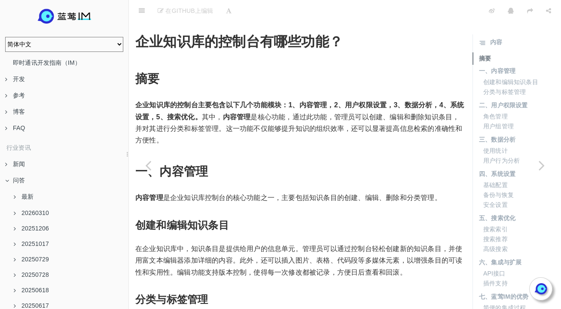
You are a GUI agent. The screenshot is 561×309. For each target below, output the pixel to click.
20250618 (31, 290)
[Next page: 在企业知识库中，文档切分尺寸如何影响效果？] (541, 165)
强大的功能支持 (504, 296)
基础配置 (495, 163)
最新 (24, 196)
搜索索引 (495, 207)
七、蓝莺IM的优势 (503, 275)
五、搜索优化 (497, 196)
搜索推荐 (495, 217)
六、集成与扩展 (500, 240)
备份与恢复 (498, 173)
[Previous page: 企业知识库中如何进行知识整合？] (148, 165)
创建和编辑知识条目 (510, 60)
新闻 (15, 164)
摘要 (485, 36)
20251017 (31, 243)
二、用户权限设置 (503, 83)
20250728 (31, 274)
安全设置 (495, 183)
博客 (15, 111)
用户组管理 (498, 104)
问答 (15, 180)
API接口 (494, 251)
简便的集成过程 (504, 286)
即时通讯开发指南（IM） (47, 62)
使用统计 (495, 129)
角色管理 (495, 94)
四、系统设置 (497, 152)
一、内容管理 (497, 49)
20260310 (31, 212)
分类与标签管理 (504, 70)
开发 (15, 79)
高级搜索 (495, 227)
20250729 (31, 259)
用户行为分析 (501, 139)
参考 (15, 95)
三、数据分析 (497, 118)
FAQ (15, 127)
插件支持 (495, 261)
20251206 (31, 228)
